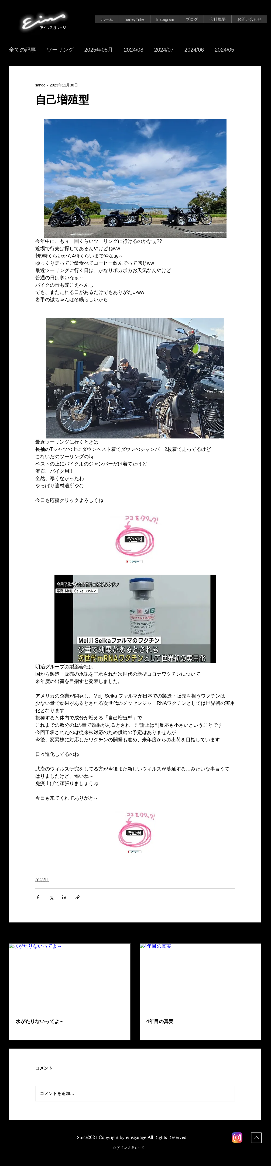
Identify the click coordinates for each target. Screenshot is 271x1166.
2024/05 (224, 50)
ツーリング (60, 50)
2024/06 (194, 50)
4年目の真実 (159, 1021)
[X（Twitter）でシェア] (51, 897)
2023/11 (42, 880)
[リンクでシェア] (77, 897)
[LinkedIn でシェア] (64, 897)
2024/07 (164, 50)
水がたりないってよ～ (40, 1021)
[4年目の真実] (200, 978)
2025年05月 (98, 50)
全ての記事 (22, 50)
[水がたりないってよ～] (69, 978)
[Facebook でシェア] (37, 897)
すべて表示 (251, 933)
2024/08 (133, 50)
